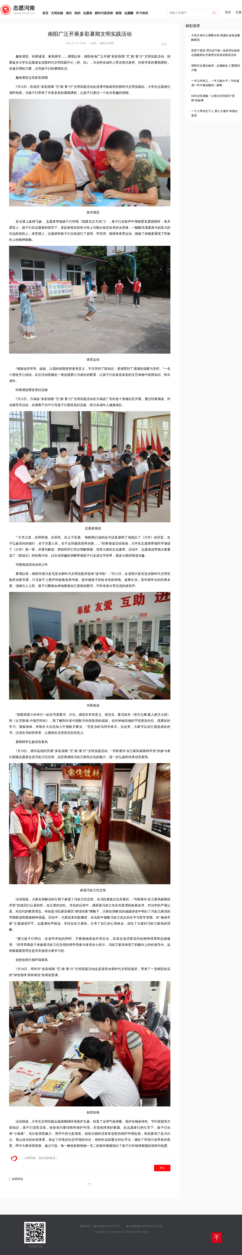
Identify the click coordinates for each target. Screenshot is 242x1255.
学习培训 (142, 13)
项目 (69, 13)
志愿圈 (128, 13)
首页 (45, 13)
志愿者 (87, 13)
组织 (77, 13)
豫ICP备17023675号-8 (107, 1226)
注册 (239, 12)
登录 (228, 12)
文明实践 (57, 13)
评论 (162, 1167)
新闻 (119, 13)
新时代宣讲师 (104, 13)
